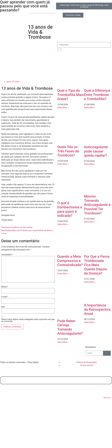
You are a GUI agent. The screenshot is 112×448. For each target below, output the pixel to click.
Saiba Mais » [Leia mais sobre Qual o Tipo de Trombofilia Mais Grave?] (63, 107)
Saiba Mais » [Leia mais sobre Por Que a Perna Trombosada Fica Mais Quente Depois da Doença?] (89, 282)
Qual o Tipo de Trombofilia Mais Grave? (70, 94)
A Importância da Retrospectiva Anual (97, 309)
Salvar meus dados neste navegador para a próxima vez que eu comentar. (28, 320)
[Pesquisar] (59, 49)
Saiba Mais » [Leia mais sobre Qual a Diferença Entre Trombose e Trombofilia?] (89, 107)
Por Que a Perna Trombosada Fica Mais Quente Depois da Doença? (96, 264)
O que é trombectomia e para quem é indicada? (69, 209)
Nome (4, 287)
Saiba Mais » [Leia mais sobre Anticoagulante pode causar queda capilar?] (89, 164)
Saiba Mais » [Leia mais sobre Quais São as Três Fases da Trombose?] (63, 164)
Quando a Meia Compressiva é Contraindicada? (70, 260)
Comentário (7, 255)
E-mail (4, 297)
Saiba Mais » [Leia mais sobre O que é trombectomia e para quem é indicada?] (63, 224)
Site (3, 307)
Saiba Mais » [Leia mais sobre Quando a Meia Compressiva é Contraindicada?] (63, 273)
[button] (42, 13)
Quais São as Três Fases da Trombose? (68, 151)
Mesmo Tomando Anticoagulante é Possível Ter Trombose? (97, 204)
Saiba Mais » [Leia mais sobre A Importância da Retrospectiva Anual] (89, 322)
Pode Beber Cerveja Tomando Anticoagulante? (70, 327)
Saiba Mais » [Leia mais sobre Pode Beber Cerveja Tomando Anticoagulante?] (63, 342)
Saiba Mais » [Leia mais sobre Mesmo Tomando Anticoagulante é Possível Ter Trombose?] (89, 222)
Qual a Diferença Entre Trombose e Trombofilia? (97, 94)
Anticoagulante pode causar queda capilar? (96, 151)
